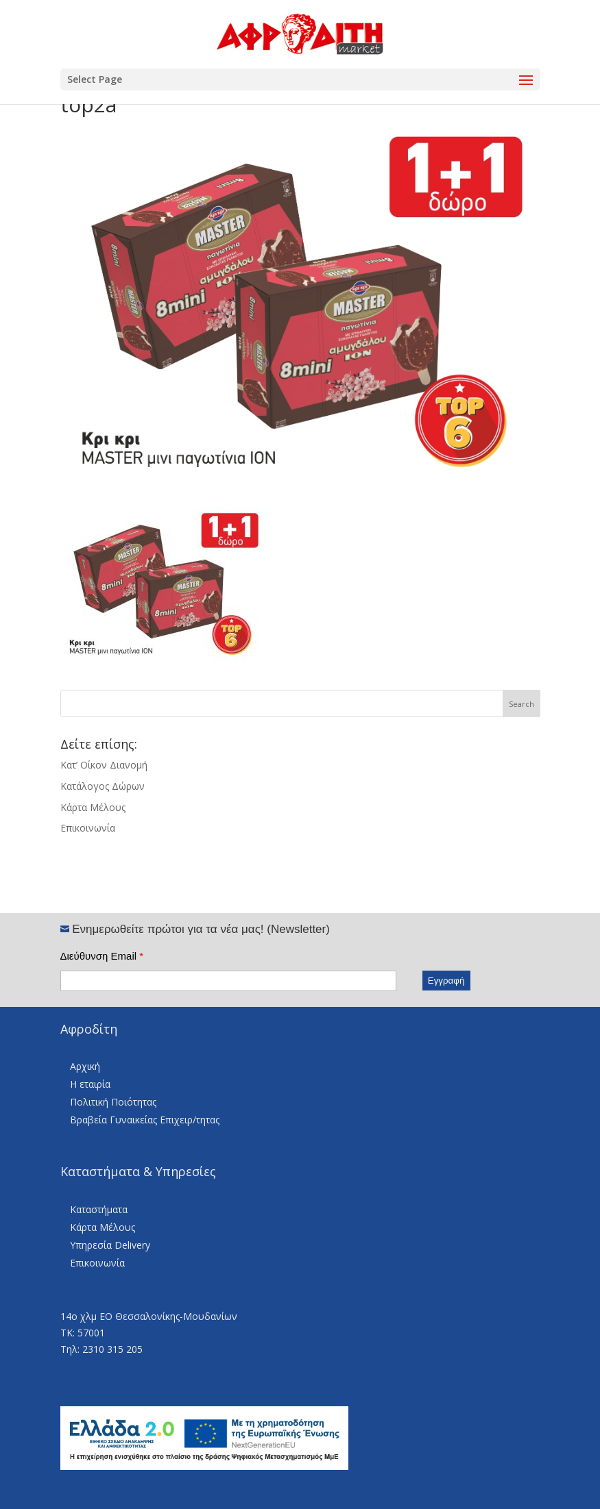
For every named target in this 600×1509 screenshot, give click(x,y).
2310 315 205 (112, 1349)
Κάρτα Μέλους (92, 807)
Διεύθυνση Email (102, 956)
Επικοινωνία (87, 827)
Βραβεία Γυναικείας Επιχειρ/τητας (144, 1119)
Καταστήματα (99, 1209)
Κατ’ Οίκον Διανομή (103, 764)
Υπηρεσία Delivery (110, 1244)
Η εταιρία (90, 1083)
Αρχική (85, 1066)
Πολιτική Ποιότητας (113, 1101)
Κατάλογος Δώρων (102, 786)
